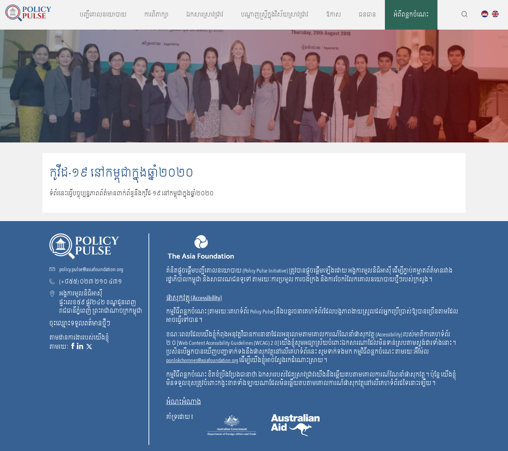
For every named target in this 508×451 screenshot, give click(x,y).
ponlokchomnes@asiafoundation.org (202, 360)
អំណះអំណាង (183, 402)
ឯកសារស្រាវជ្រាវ (204, 15)
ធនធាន (367, 15)
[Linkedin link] (80, 346)
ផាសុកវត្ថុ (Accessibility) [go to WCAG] (194, 298)
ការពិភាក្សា (156, 15)
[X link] (89, 346)
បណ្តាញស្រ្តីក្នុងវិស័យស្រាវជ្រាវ (274, 15)
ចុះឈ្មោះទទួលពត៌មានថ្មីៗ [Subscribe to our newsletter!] (79, 323)
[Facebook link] (72, 346)
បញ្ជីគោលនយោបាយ (103, 15)
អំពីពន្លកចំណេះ (411, 15)
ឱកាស (333, 15)
